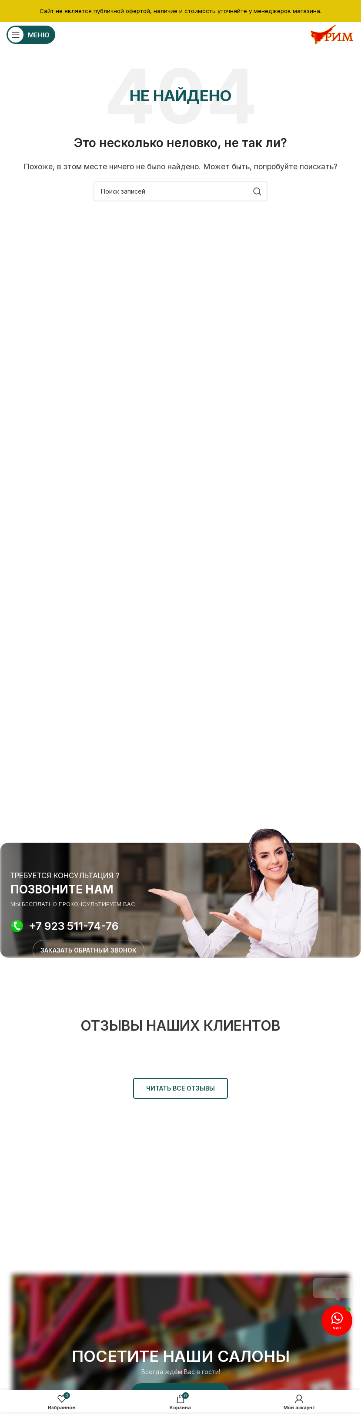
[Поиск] (180, 191)
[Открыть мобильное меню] (31, 34)
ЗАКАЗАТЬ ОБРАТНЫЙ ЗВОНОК (88, 950)
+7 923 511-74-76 (73, 926)
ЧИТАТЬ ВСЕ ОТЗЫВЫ (180, 1088)
